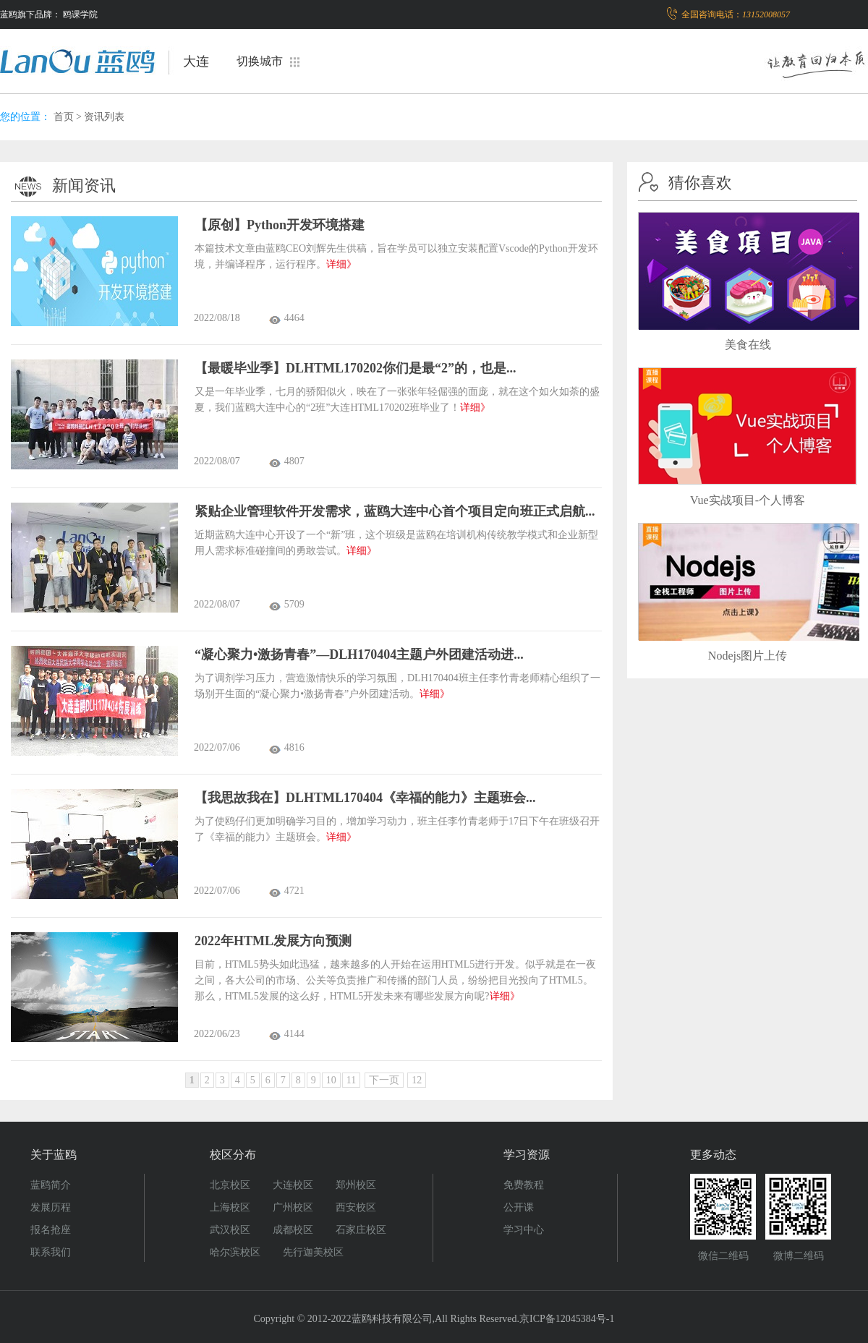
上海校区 (230, 1207)
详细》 (341, 264)
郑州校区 (356, 1185)
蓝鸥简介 (50, 1185)
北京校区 (230, 1185)
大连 (196, 61)
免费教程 (523, 1185)
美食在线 (748, 344)
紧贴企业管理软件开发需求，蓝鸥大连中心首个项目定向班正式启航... (395, 511)
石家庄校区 (361, 1229)
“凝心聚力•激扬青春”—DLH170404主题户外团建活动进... (359, 654)
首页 (64, 116)
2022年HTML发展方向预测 (273, 941)
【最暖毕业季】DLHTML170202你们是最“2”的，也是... (355, 368)
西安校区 (356, 1207)
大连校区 (293, 1185)
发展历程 (50, 1207)
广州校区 (293, 1207)
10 (331, 1080)
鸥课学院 (80, 14)
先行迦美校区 (313, 1252)
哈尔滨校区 (235, 1252)
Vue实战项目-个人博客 (747, 500)
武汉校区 (230, 1229)
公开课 (518, 1207)
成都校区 (293, 1229)
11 (351, 1080)
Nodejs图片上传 (747, 655)
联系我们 (50, 1252)
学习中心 (523, 1229)
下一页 (384, 1080)
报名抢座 (50, 1229)
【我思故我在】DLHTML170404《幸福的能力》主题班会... (365, 797)
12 (417, 1080)
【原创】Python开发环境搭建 (280, 225)
